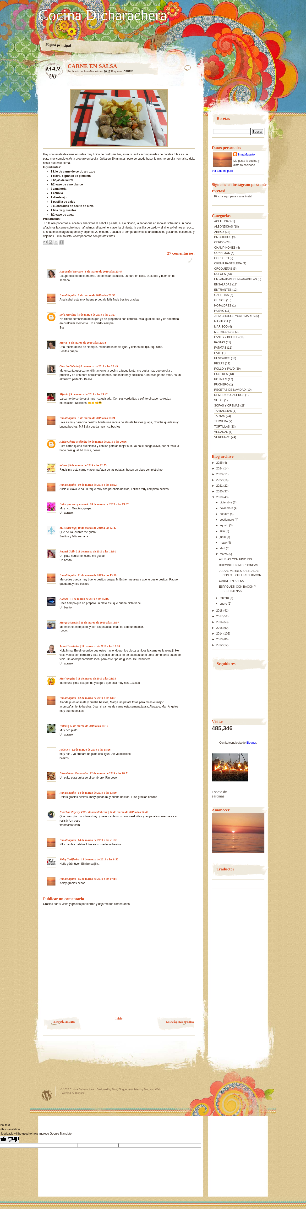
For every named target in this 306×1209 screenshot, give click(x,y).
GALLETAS (221, 295)
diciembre (226, 502)
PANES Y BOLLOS (226, 337)
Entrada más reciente (180, 1021)
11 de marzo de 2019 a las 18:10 (100, 646)
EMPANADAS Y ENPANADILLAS (235, 279)
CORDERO (221, 258)
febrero (225, 598)
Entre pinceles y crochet (74, 504)
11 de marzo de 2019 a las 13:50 (97, 575)
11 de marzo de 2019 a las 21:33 (96, 678)
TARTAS (219, 416)
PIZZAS (219, 363)
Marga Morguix (69, 622)
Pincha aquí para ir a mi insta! (233, 196)
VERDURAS (222, 437)
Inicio (118, 1018)
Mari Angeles (68, 678)
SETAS (218, 400)
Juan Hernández (69, 646)
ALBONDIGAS (223, 226)
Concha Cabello (69, 366)
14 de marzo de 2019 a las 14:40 (128, 812)
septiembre (227, 519)
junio (223, 537)
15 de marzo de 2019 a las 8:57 (99, 859)
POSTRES (221, 374)
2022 (220, 480)
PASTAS (219, 342)
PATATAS (220, 347)
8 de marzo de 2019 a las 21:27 (97, 314)
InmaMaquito (68, 295)
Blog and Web (152, 1089)
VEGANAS (221, 432)
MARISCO (221, 326)
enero (224, 603)
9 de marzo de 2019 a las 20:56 (108, 441)
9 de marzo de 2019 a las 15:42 (89, 394)
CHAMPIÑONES (224, 247)
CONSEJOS (222, 253)
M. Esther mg (68, 527)
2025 (220, 462)
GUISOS (219, 300)
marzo (224, 554)
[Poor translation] (13, 1139)
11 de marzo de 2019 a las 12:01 (96, 551)
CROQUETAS (223, 268)
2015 (220, 628)
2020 (220, 491)
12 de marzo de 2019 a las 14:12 (89, 726)
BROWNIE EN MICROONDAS (238, 565)
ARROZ (219, 232)
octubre (225, 514)
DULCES (220, 274)
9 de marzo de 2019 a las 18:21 (96, 418)
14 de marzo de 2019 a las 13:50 (97, 792)
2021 (220, 485)
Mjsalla (64, 394)
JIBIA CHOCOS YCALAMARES (234, 316)
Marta (63, 342)
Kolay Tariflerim (69, 859)
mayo (224, 542)
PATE (217, 353)
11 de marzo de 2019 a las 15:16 (89, 599)
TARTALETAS (223, 410)
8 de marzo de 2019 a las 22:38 (87, 342)
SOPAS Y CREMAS (227, 405)
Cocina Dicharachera (102, 15)
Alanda (64, 599)
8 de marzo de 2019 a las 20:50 (96, 295)
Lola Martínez (68, 314)
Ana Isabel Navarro (71, 271)
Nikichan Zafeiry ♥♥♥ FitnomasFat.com (84, 812)
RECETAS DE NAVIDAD (230, 389)
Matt (114, 1089)
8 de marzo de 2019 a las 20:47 (103, 271)
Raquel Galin (67, 551)
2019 (220, 497)
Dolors (63, 726)
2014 (220, 633)
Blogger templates (129, 1089)
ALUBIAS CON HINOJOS (235, 559)
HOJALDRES (222, 305)
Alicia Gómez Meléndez (73, 441)
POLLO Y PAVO (224, 368)
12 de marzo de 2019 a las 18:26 (91, 749)
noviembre (227, 508)
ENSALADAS (222, 284)
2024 (220, 468)
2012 (220, 645)
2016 (220, 622)
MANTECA (221, 321)
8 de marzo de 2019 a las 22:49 (99, 366)
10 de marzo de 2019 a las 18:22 (97, 484)
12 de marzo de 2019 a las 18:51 (109, 773)
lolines (63, 465)
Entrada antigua (64, 1021)
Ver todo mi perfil (222, 171)
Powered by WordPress (47, 1095)
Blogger (251, 742)
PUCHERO (221, 384)
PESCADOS (222, 358)
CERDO (128, 71)
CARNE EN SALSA (231, 581)
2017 (220, 616)
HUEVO (219, 310)
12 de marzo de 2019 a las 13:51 (97, 698)
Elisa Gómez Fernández (74, 773)
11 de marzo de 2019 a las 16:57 (100, 622)
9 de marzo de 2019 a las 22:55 (88, 465)
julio (223, 531)
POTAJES (220, 379)
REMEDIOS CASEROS (229, 395)
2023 (220, 474)
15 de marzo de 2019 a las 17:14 (97, 878)
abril (223, 548)
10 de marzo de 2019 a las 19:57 (109, 504)
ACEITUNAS (222, 221)
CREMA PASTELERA (228, 263)
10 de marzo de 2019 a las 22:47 (97, 527)
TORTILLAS (222, 426)
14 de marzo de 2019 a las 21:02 (97, 840)
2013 (220, 639)
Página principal (58, 45)
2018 (220, 610)
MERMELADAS (224, 332)
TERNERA (221, 421)
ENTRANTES (223, 289)
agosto (224, 525)
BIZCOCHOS (222, 237)
